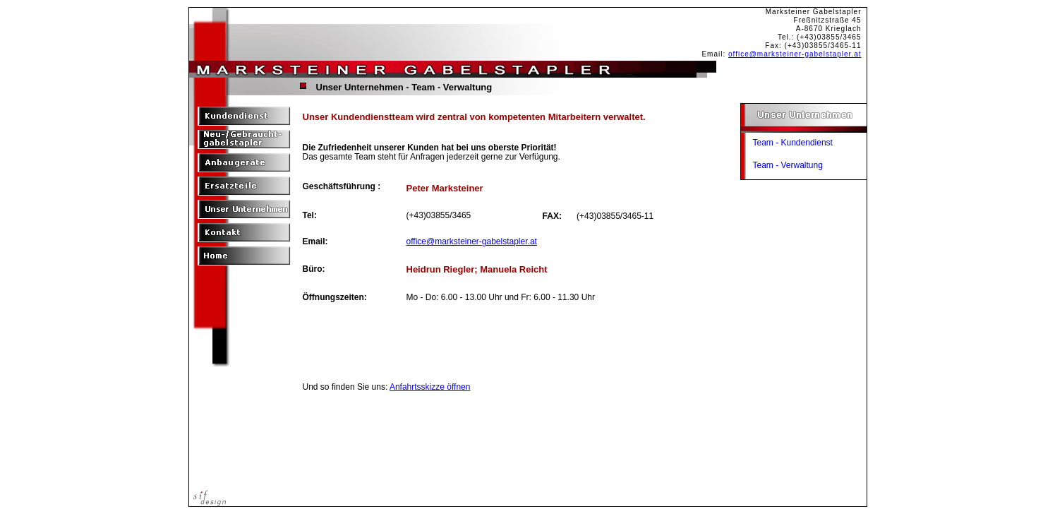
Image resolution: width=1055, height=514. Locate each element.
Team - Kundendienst (793, 143)
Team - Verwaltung (788, 165)
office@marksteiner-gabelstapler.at (795, 54)
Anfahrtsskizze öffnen (430, 387)
